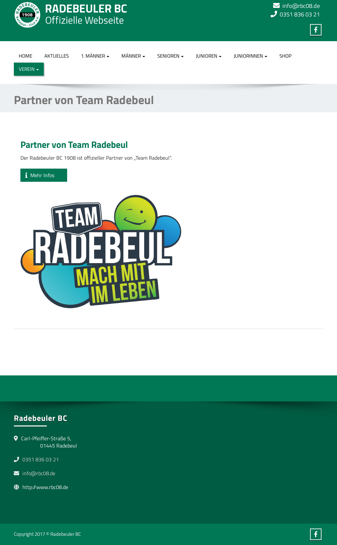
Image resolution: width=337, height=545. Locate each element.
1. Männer (95, 56)
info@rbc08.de (301, 5)
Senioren (170, 56)
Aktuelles (56, 56)
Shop (285, 56)
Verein (29, 69)
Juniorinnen (250, 56)
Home (25, 56)
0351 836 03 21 (300, 14)
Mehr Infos (44, 175)
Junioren (208, 56)
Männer (133, 56)
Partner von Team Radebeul (74, 144)
